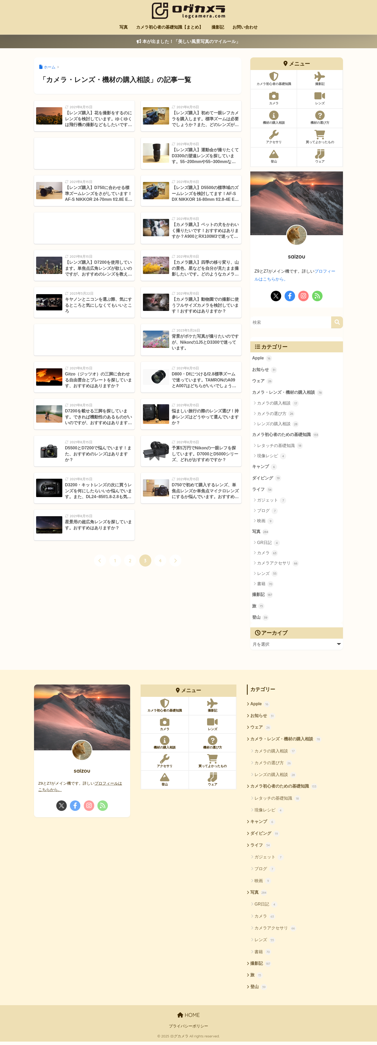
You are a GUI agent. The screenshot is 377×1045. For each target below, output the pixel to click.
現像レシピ (271, 457)
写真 (123, 27)
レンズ (267, 575)
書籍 (265, 585)
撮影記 (218, 27)
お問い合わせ (245, 27)
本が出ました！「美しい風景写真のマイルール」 (188, 41)
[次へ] (175, 561)
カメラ (267, 554)
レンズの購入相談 (278, 424)
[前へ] (100, 561)
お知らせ (264, 370)
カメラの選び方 (276, 414)
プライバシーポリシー (188, 1030)
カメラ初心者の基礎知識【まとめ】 (169, 27)
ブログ (267, 512)
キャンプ (264, 468)
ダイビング (266, 479)
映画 (265, 522)
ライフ (262, 491)
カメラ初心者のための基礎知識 (285, 435)
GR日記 (268, 544)
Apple (262, 358)
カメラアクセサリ (278, 565)
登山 (260, 619)
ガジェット (271, 501)
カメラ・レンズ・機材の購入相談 (287, 393)
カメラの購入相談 (278, 404)
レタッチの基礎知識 (280, 446)
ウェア (262, 381)
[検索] (337, 322)
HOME (188, 1018)
